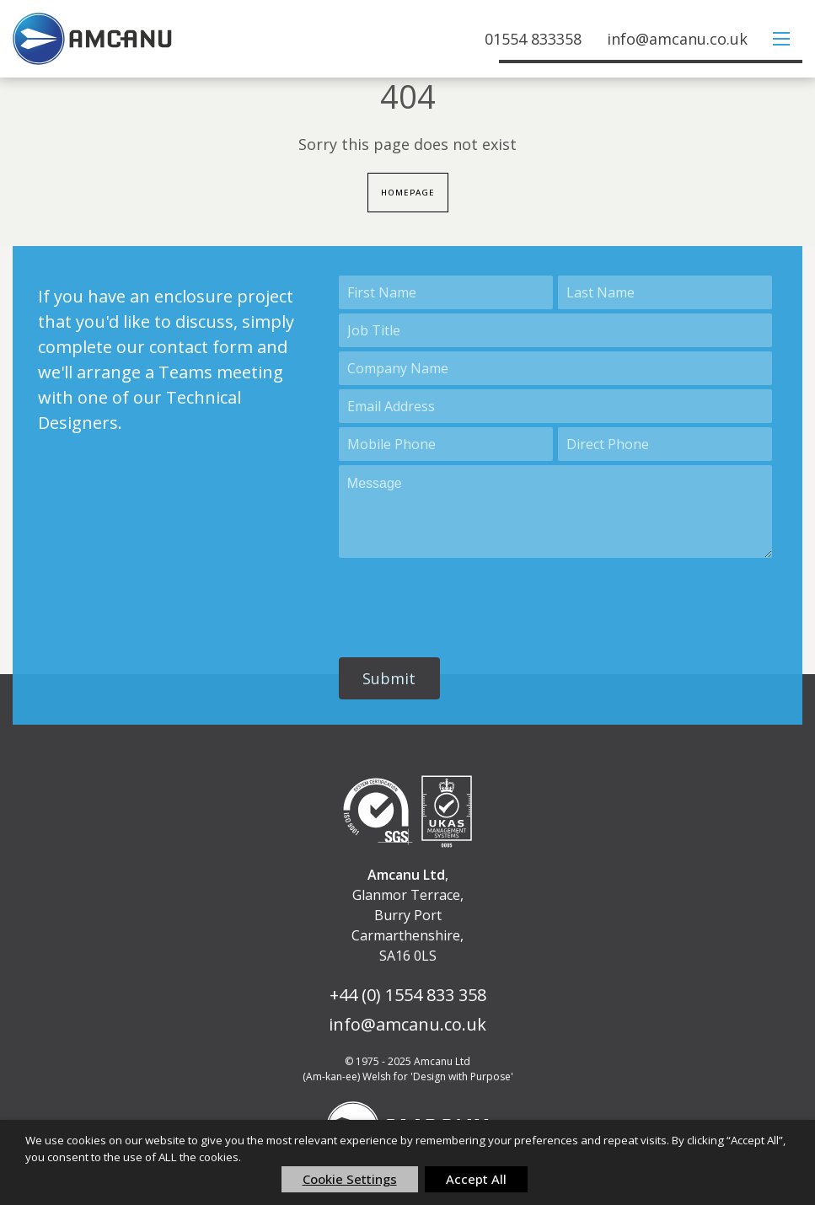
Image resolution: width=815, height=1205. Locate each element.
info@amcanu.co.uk (677, 39)
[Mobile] (446, 445)
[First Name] (446, 293)
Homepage (407, 193)
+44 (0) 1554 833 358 (408, 994)
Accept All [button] (476, 1178)
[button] (389, 679)
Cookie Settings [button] (350, 1178)
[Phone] (665, 445)
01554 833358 (533, 39)
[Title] (555, 331)
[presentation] (467, 601)
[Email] (555, 407)
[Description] (555, 512)
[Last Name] (665, 293)
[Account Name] (555, 369)
